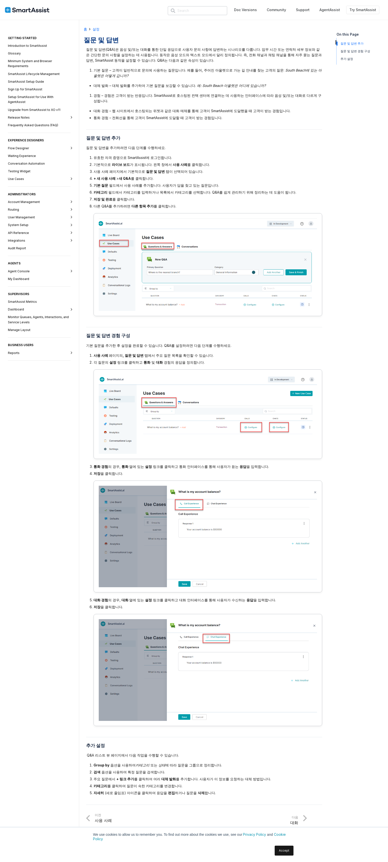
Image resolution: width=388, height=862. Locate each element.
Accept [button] (284, 850)
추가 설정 (347, 59)
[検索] (173, 10)
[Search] (197, 10)
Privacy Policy (254, 834)
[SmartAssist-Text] (27, 10)
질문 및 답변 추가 (352, 43)
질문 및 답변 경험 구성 (355, 51)
